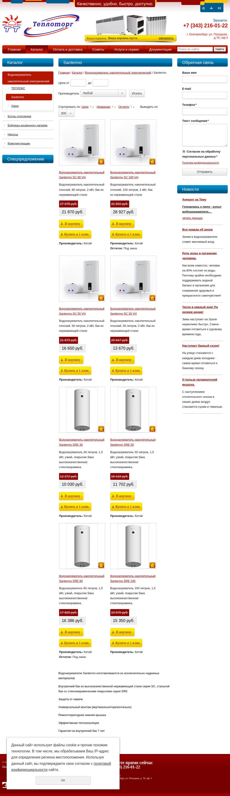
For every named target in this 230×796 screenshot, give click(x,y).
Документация (160, 49)
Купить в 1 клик (76, 234)
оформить (166, 38)
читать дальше (192, 218)
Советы (98, 49)
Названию (103, 106)
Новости (190, 189)
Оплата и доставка (68, 49)
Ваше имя (189, 72)
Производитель (68, 93)
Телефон (189, 104)
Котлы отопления (19, 116)
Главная (14, 49)
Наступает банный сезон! (200, 345)
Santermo (17, 97)
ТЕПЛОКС (18, 88)
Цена (61, 83)
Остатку (123, 106)
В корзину (72, 224)
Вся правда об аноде (197, 229)
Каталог (37, 49)
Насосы (13, 134)
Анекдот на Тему (194, 199)
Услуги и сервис (126, 49)
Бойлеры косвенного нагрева (27, 125)
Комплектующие (19, 143)
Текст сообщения (195, 120)
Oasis (15, 106)
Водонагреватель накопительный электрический (28, 78)
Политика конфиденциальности (200, 162)
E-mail (186, 88)
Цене (85, 106)
